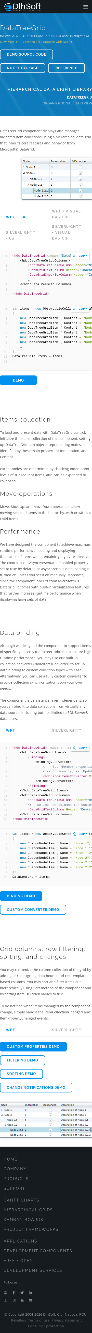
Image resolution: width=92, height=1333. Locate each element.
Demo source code (26, 54)
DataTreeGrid (79, 97)
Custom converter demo (33, 910)
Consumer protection (46, 1326)
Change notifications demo (36, 1088)
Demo (18, 380)
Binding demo (21, 896)
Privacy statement (67, 1320)
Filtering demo (22, 1060)
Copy (80, 256)
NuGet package (22, 68)
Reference (66, 68)
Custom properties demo (33, 1047)
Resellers (18, 1320)
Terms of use (39, 1320)
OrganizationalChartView (67, 103)
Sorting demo (21, 1074)
